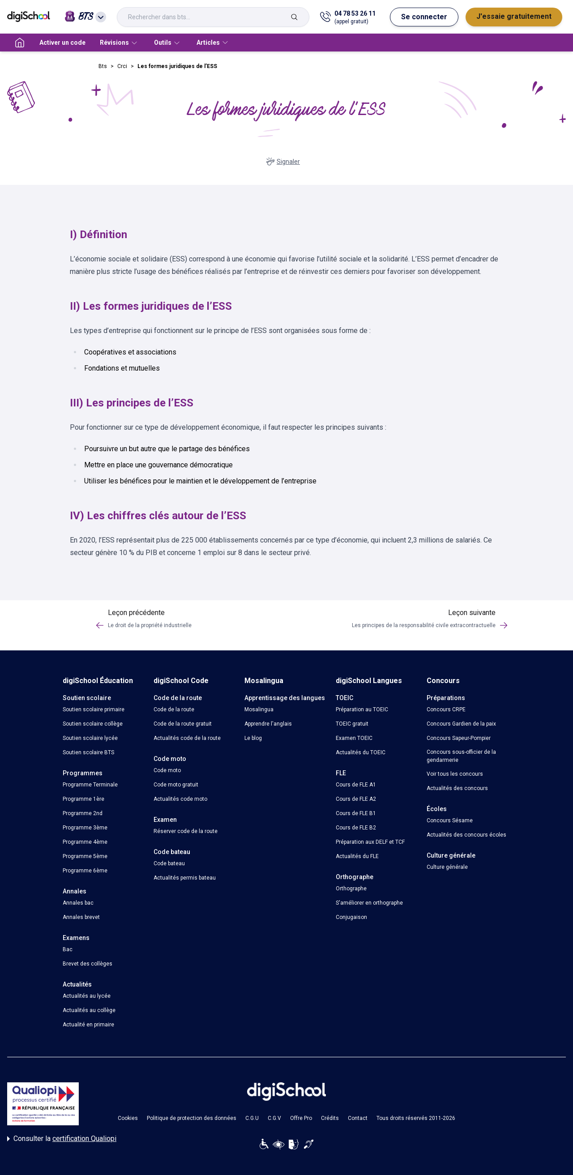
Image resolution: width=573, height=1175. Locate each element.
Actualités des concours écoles (466, 835)
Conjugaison (351, 917)
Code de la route (174, 709)
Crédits (330, 1118)
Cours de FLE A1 (356, 785)
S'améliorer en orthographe (369, 903)
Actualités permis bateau (185, 878)
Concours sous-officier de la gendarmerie (461, 756)
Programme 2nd (83, 813)
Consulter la (61, 1138)
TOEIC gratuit (352, 724)
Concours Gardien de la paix (461, 724)
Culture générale (447, 867)
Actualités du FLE (357, 856)
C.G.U (252, 1118)
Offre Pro (301, 1118)
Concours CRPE (446, 709)
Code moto (167, 770)
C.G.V (274, 1118)
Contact (358, 1118)
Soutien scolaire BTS (88, 752)
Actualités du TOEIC (360, 752)
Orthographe (351, 888)
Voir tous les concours (455, 774)
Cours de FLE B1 (356, 813)
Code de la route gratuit (183, 724)
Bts (102, 66)
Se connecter (424, 17)
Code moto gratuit (176, 785)
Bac (68, 949)
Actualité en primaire (88, 1024)
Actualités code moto (180, 799)
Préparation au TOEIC (362, 709)
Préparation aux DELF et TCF (370, 842)
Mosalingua (259, 709)
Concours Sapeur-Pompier (459, 738)
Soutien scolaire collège (93, 724)
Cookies (128, 1118)
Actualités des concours (457, 788)
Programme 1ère (83, 799)
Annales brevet (81, 917)
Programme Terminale (90, 785)
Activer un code (62, 42)
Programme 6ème (85, 870)
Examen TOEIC (354, 738)
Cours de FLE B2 (356, 828)
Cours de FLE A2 (356, 799)
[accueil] (19, 42)
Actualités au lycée (87, 996)
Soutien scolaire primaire (93, 709)
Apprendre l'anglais (268, 724)
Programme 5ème (85, 856)
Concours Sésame (450, 820)
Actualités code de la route (187, 738)
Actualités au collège (89, 1010)
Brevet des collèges (87, 964)
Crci (122, 66)
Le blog (253, 738)
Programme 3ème (85, 828)
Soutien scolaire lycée (90, 738)
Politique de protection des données (191, 1118)
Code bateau (169, 863)
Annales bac (78, 903)
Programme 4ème (85, 842)
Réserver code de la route (186, 831)
